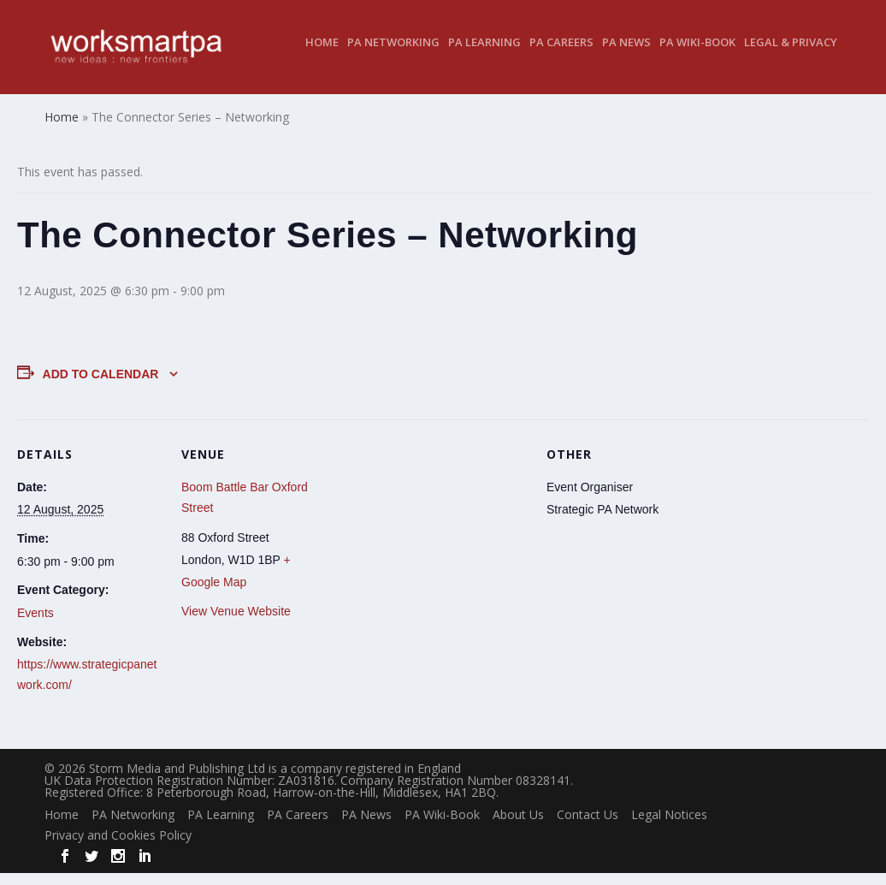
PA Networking (393, 55)
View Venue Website (236, 623)
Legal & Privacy (790, 55)
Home (322, 55)
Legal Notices (669, 826)
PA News (626, 55)
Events (35, 625)
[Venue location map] (436, 549)
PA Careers (561, 55)
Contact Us (587, 826)
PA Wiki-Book (697, 55)
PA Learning (484, 55)
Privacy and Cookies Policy (118, 846)
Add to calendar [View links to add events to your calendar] (101, 385)
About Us (518, 826)
